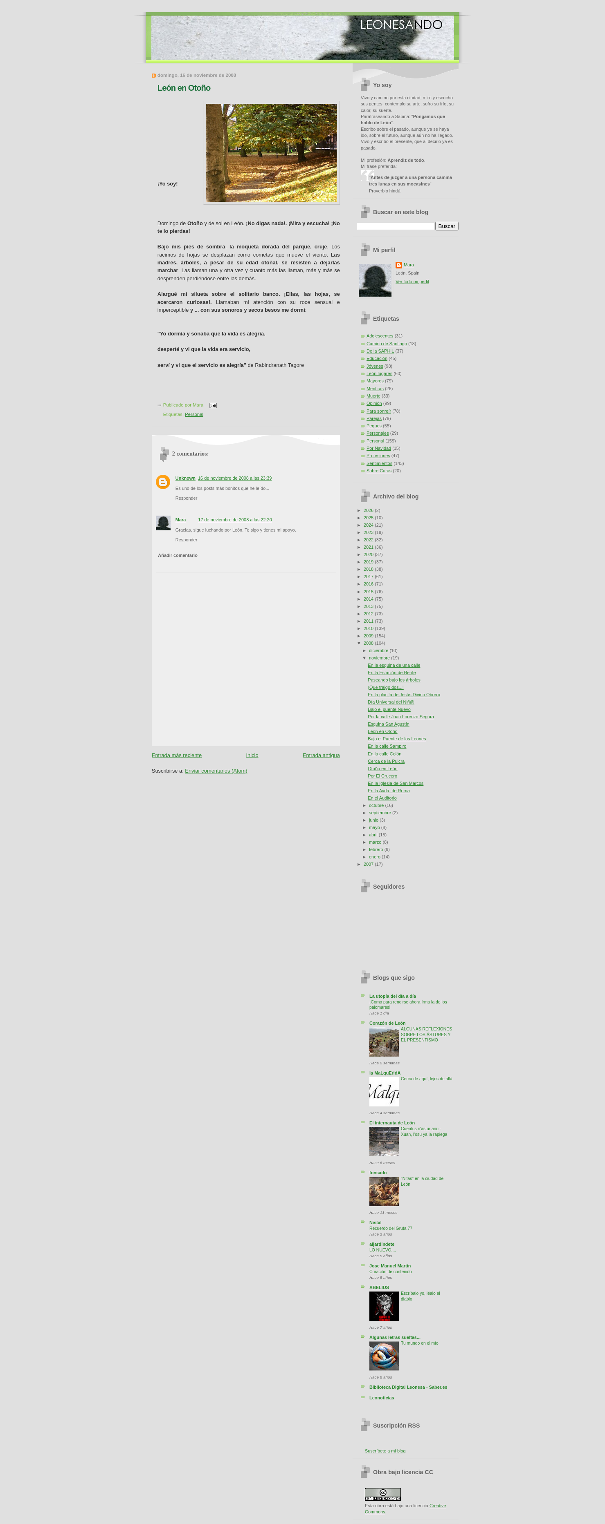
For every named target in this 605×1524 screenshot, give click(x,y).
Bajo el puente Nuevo (389, 709)
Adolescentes (380, 335)
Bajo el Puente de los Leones (397, 738)
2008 (369, 643)
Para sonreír (379, 411)
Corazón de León (387, 1023)
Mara (180, 519)
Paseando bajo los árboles (394, 679)
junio (374, 820)
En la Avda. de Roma (388, 790)
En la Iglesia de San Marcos (395, 783)
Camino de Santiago (387, 343)
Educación (377, 358)
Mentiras (375, 388)
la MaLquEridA (384, 1072)
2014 (369, 599)
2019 (369, 561)
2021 (369, 547)
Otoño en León (382, 768)
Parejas (374, 418)
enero (375, 856)
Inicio (252, 755)
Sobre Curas (379, 470)
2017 (369, 576)
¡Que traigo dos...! (385, 687)
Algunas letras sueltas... (395, 1337)
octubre (377, 805)
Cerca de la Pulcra (386, 761)
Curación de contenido (390, 1271)
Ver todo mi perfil (412, 281)
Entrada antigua (321, 755)
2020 (369, 554)
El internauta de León (392, 1122)
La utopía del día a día (392, 996)
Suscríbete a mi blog (385, 1450)
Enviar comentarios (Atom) (216, 771)
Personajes (378, 433)
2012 (369, 613)
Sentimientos (379, 463)
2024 (369, 525)
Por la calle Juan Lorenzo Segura (401, 716)
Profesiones (378, 455)
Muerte (373, 395)
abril (374, 834)
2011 (369, 621)
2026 (369, 510)
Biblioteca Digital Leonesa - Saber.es (408, 1387)
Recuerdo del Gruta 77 (390, 1228)
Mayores (375, 380)
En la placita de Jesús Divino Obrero (404, 694)
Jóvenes (375, 366)
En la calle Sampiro (387, 746)
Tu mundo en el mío (420, 1343)
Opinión (374, 403)
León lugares (379, 373)
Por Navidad (379, 448)
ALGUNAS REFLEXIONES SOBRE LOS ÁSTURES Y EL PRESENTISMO (426, 1034)
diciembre (379, 650)
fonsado (378, 1172)
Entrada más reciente (177, 755)
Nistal (375, 1222)
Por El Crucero (382, 775)
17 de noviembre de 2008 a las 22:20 (235, 519)
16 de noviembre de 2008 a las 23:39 (235, 478)
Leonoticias (381, 1397)
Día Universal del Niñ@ (391, 701)
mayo (375, 827)
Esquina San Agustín (388, 724)
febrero (377, 849)
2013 (369, 606)
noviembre (380, 657)
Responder (186, 498)
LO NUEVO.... (382, 1250)
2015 (369, 591)
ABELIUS (379, 1287)
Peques (374, 425)
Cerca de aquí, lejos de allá (426, 1079)
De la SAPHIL (380, 351)
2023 (369, 532)
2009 (369, 635)
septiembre (380, 812)
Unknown (185, 478)
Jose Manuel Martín (390, 1265)
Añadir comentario (178, 555)
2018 (369, 569)
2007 (369, 864)
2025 (369, 517)
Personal (194, 414)
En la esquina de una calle (394, 665)
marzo (375, 842)
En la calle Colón (384, 753)
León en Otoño (183, 87)
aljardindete (381, 1244)
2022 (369, 539)
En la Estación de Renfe (392, 672)
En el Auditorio (382, 798)
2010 (369, 628)
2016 (369, 583)
